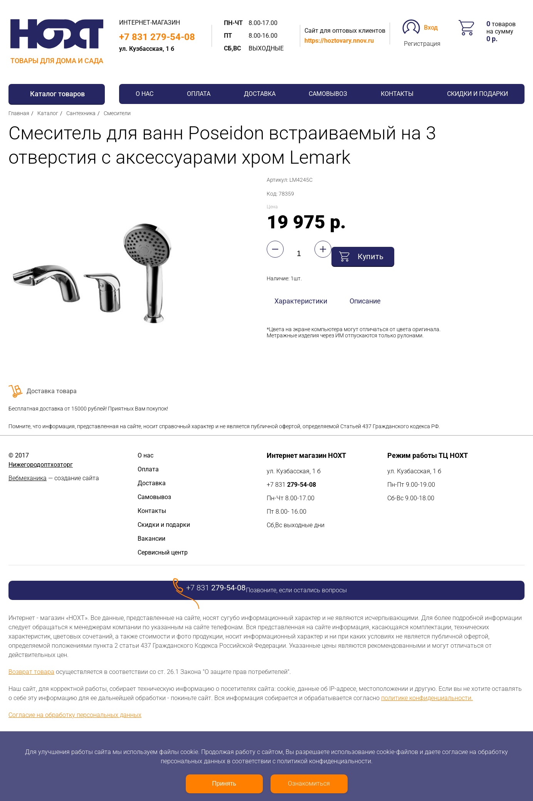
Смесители (117, 113)
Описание (365, 294)
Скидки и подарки (477, 93)
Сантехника (81, 113)
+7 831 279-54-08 (157, 37)
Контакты (397, 93)
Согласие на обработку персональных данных (74, 715)
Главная (18, 113)
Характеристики (300, 294)
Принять (224, 783)
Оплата (198, 93)
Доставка (260, 93)
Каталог (47, 113)
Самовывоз (328, 93)
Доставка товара (52, 391)
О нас (144, 93)
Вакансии (151, 538)
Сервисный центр (163, 552)
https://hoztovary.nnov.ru (339, 40)
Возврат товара (31, 671)
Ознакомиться (309, 783)
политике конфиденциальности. (427, 698)
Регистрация (422, 43)
